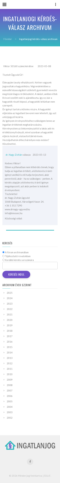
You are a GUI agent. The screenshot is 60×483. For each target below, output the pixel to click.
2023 (9, 303)
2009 (9, 379)
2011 (9, 368)
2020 (9, 319)
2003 (9, 412)
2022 (9, 309)
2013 (9, 357)
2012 (9, 363)
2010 (9, 374)
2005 (9, 401)
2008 (9, 385)
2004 (9, 406)
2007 (9, 390)
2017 (9, 336)
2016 (9, 341)
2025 (9, 292)
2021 (9, 314)
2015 (9, 347)
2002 (9, 417)
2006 (9, 395)
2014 (9, 352)
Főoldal (7, 39)
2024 (9, 298)
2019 (9, 325)
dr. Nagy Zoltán (14, 154)
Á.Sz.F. (47, 475)
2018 (9, 330)
